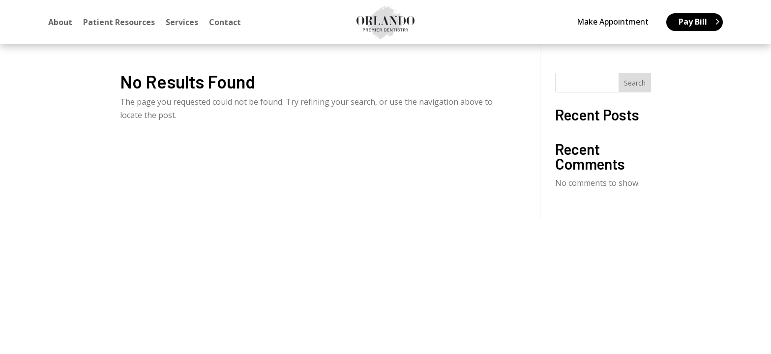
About (60, 23)
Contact (225, 23)
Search (635, 83)
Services (182, 23)
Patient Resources (119, 23)
